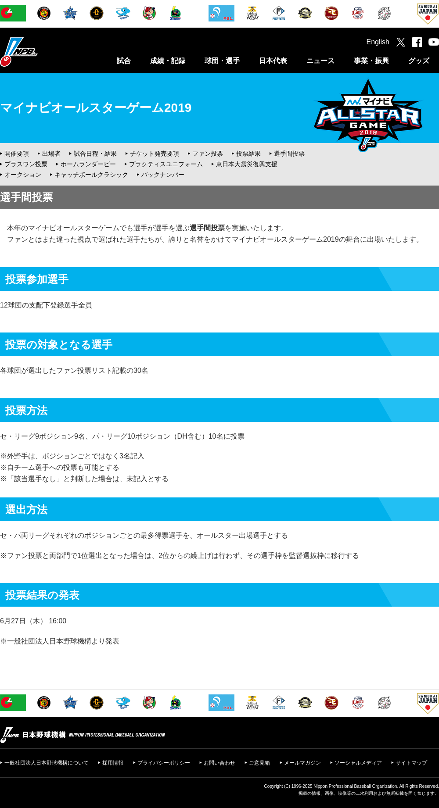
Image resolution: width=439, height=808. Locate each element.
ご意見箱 (259, 763)
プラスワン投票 (25, 164)
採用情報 (112, 763)
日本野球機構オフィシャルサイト (41, 52)
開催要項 (16, 153)
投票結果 (248, 153)
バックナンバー (162, 174)
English (378, 42)
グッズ (418, 60)
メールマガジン (302, 763)
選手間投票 (289, 153)
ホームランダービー (88, 164)
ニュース (320, 60)
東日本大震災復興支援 (246, 164)
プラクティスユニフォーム (166, 164)
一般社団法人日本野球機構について (46, 763)
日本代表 (273, 60)
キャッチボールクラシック (91, 174)
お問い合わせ (219, 763)
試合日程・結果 (95, 153)
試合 (124, 60)
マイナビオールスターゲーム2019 (95, 107)
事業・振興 (371, 60)
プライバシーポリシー (163, 763)
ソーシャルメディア (358, 763)
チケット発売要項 (154, 153)
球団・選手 (222, 60)
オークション (22, 174)
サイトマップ (411, 763)
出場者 (51, 153)
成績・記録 (167, 60)
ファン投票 (207, 153)
